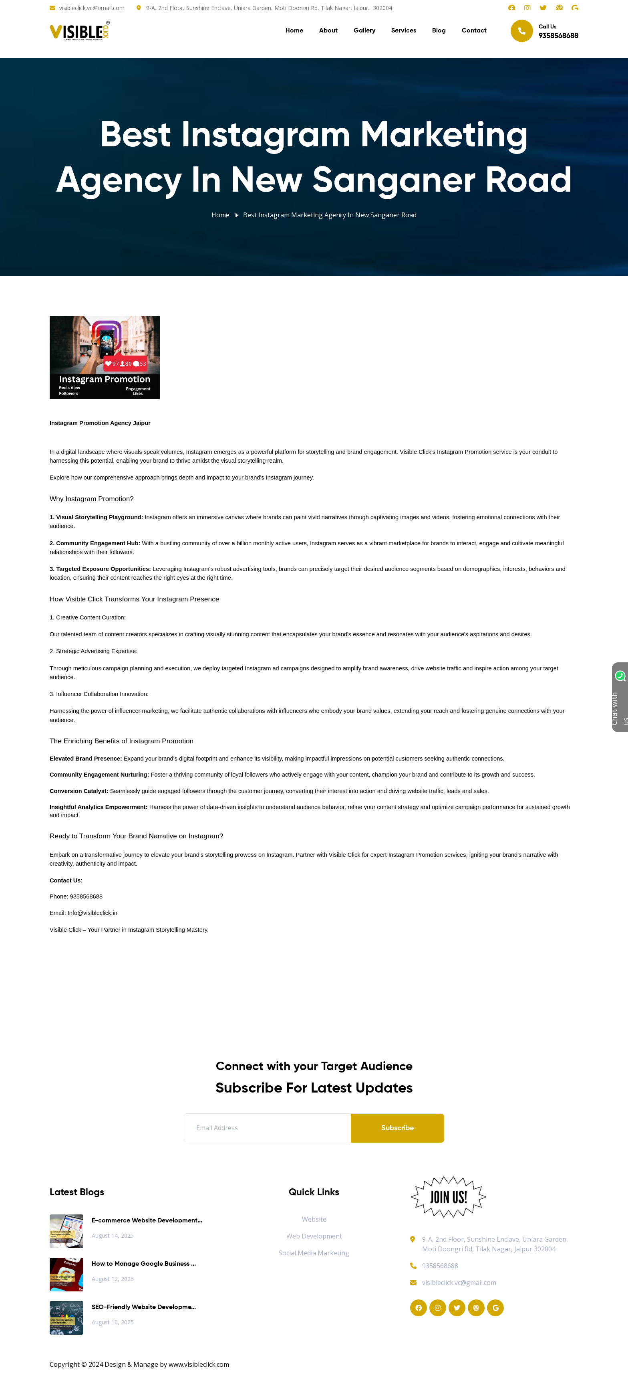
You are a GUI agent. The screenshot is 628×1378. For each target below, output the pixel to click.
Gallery (364, 32)
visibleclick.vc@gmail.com (92, 8)
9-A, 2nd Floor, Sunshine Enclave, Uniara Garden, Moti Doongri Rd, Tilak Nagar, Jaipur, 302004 (269, 8)
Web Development (314, 1236)
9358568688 (434, 1266)
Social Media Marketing (314, 1252)
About (328, 32)
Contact (474, 32)
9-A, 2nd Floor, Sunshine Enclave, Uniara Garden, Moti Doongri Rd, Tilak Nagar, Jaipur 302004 (495, 1244)
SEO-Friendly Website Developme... (144, 1307)
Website (314, 1219)
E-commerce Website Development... (147, 1221)
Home (294, 32)
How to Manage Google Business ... (144, 1264)
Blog (439, 32)
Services (403, 32)
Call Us (544, 32)
